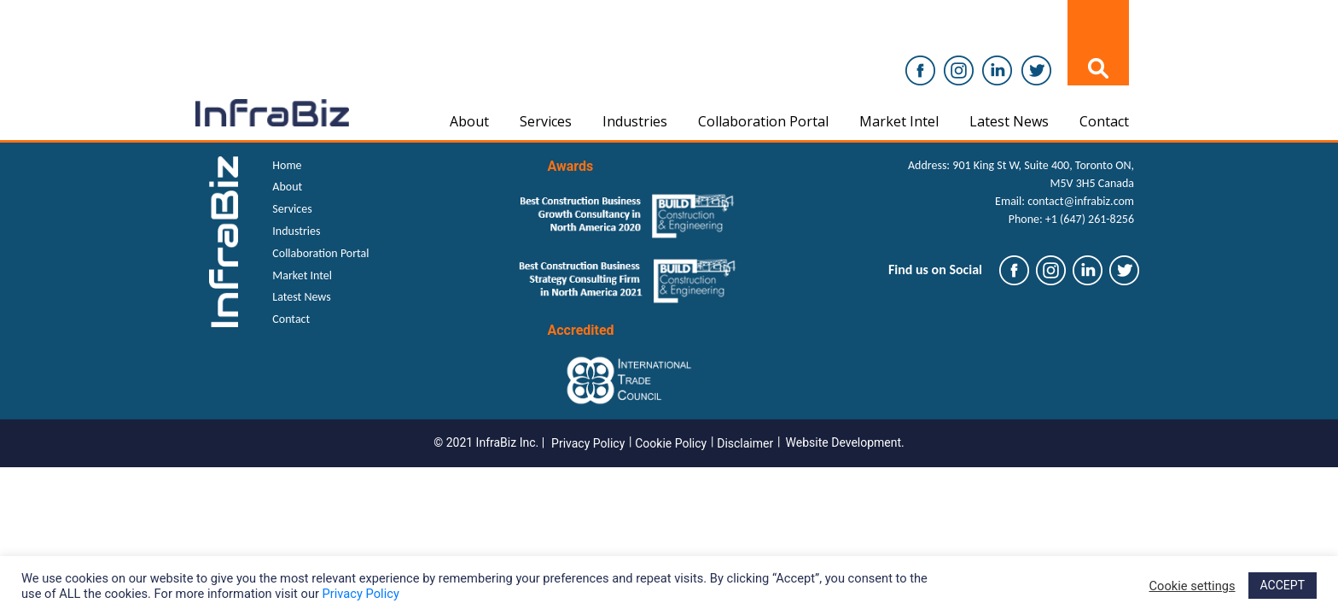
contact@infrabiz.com (1080, 201)
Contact (1104, 121)
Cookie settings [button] (1192, 586)
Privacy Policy (588, 443)
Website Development (844, 442)
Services (546, 121)
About (469, 121)
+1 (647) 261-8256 (1089, 219)
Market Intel (899, 121)
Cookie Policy (671, 443)
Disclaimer (745, 443)
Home (286, 165)
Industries (634, 121)
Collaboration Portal (763, 121)
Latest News (1009, 121)
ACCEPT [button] (1282, 585)
